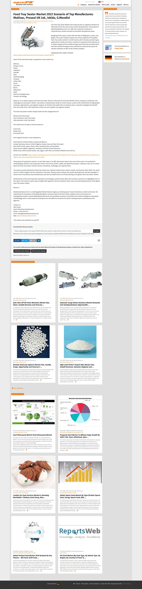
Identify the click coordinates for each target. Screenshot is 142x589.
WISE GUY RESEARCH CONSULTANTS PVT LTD (24, 553)
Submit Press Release (94, 5)
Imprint (93, 2)
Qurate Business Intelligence (20, 492)
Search (124, 2)
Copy (96, 231)
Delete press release (22, 251)
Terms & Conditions (94, 583)
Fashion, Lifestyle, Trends (26, 551)
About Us (126, 5)
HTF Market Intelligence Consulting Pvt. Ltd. (71, 432)
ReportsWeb (63, 553)
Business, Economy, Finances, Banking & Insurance (40, 21)
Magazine (119, 5)
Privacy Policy (84, 583)
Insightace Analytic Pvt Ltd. (20, 432)
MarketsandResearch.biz (30, 22)
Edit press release (38, 251)
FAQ (74, 583)
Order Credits (105, 5)
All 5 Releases (17, 388)
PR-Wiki (87, 2)
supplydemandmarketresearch (68, 492)
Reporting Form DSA (116, 583)
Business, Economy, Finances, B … (28, 298)
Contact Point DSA (105, 583)
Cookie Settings (127, 583)
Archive (113, 5)
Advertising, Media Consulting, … (75, 430)
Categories (84, 5)
